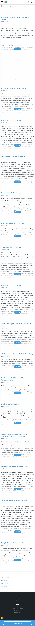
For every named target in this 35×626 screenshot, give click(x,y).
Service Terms (17, 614)
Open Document (17, 623)
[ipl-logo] (6, 2)
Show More (17, 48)
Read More (17, 109)
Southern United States (5, 583)
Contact (17, 600)
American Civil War (4, 580)
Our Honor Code (17, 610)
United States (3, 581)
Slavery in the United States (6, 588)
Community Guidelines (17, 608)
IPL (1, 5)
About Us (17, 598)
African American (4, 586)
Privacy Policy (17, 612)
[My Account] (32, 2)
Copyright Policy (17, 607)
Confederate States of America (6, 585)
